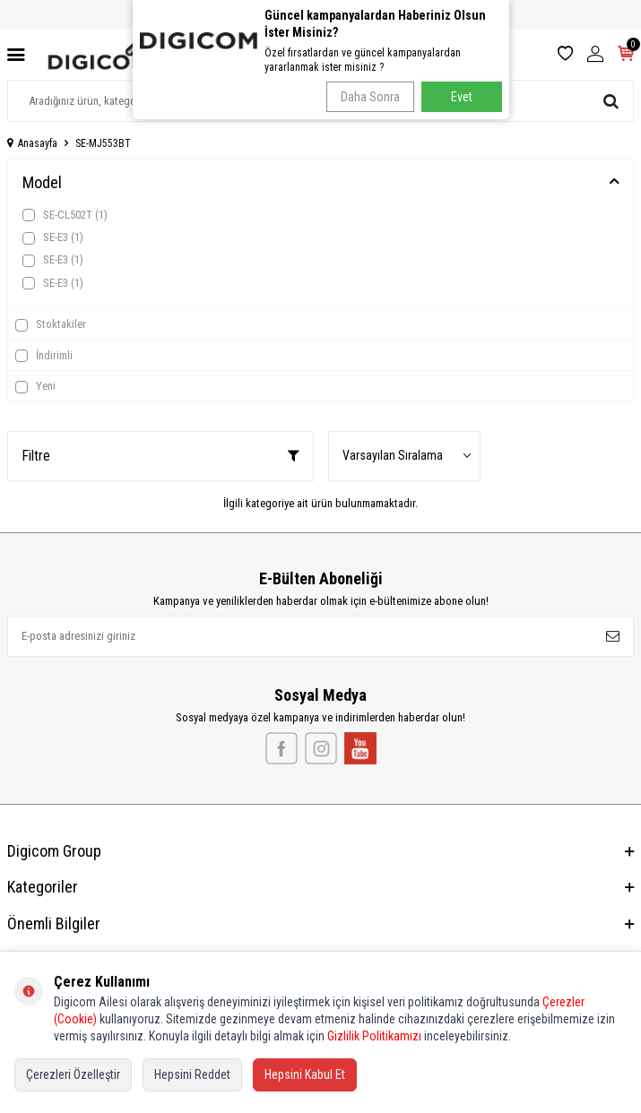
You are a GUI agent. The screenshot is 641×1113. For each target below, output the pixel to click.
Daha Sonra (370, 97)
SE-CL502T (65, 215)
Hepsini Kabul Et (304, 1074)
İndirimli (44, 356)
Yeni (35, 386)
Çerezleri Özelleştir (73, 1074)
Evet (461, 97)
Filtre (160, 455)
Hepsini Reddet (192, 1074)
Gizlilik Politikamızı (374, 1036)
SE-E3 (52, 237)
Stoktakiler (50, 324)
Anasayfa (32, 143)
